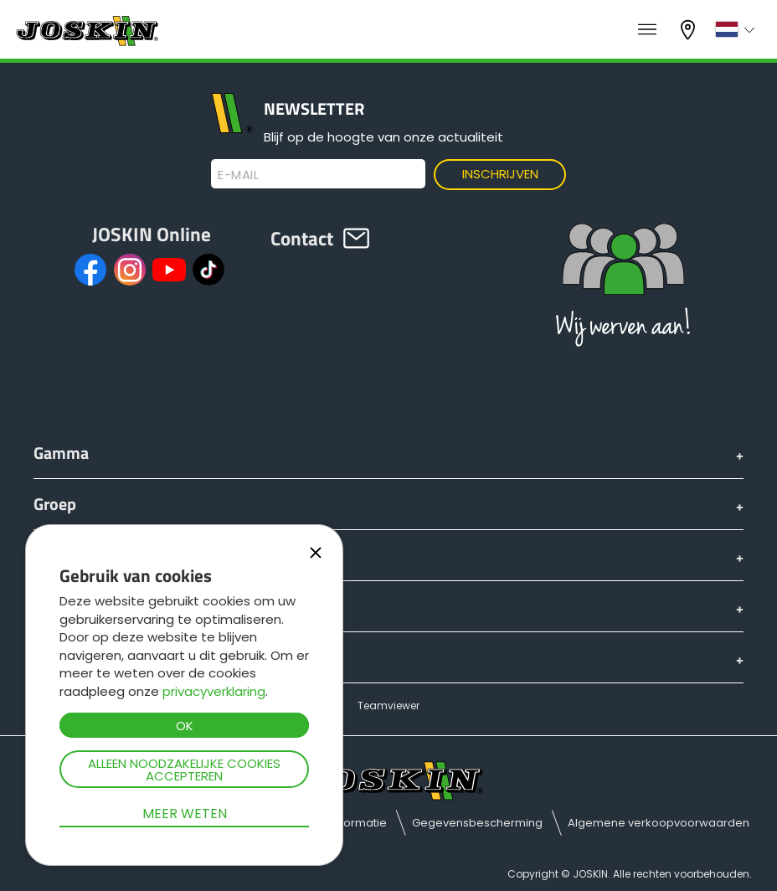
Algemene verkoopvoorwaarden (658, 823)
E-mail (238, 175)
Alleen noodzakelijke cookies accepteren (184, 770)
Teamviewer (388, 705)
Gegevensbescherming (477, 823)
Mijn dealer (689, 29)
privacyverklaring (213, 691)
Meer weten (184, 813)
